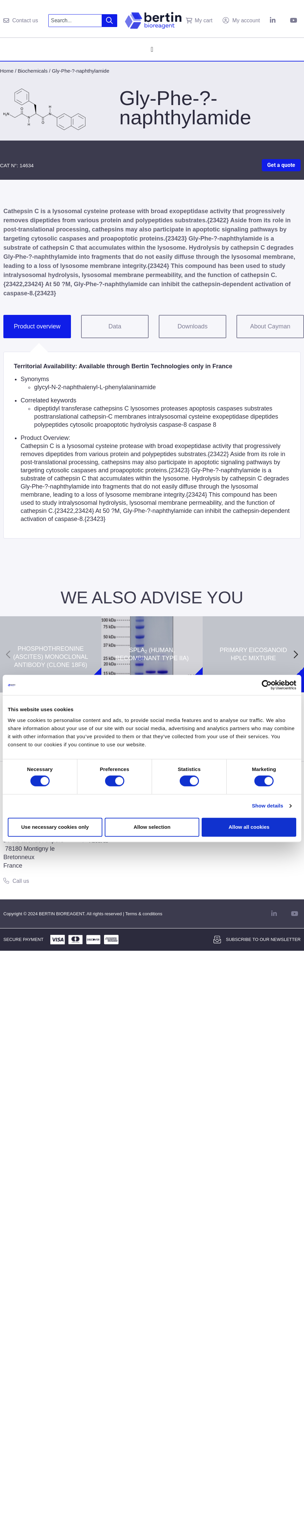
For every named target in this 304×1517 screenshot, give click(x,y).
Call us (20, 881)
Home (7, 71)
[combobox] (75, 20)
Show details (267, 806)
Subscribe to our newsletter (263, 939)
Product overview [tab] (37, 326)
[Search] (109, 20)
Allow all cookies (249, 827)
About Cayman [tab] (270, 326)
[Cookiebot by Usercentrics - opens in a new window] (266, 685)
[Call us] (6, 881)
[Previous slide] (8, 654)
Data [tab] (114, 326)
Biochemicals (33, 71)
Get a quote (281, 165)
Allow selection (151, 827)
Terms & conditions (143, 913)
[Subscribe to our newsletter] (217, 939)
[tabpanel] (152, 445)
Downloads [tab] (192, 326)
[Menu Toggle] (152, 49)
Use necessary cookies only (55, 827)
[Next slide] (296, 654)
